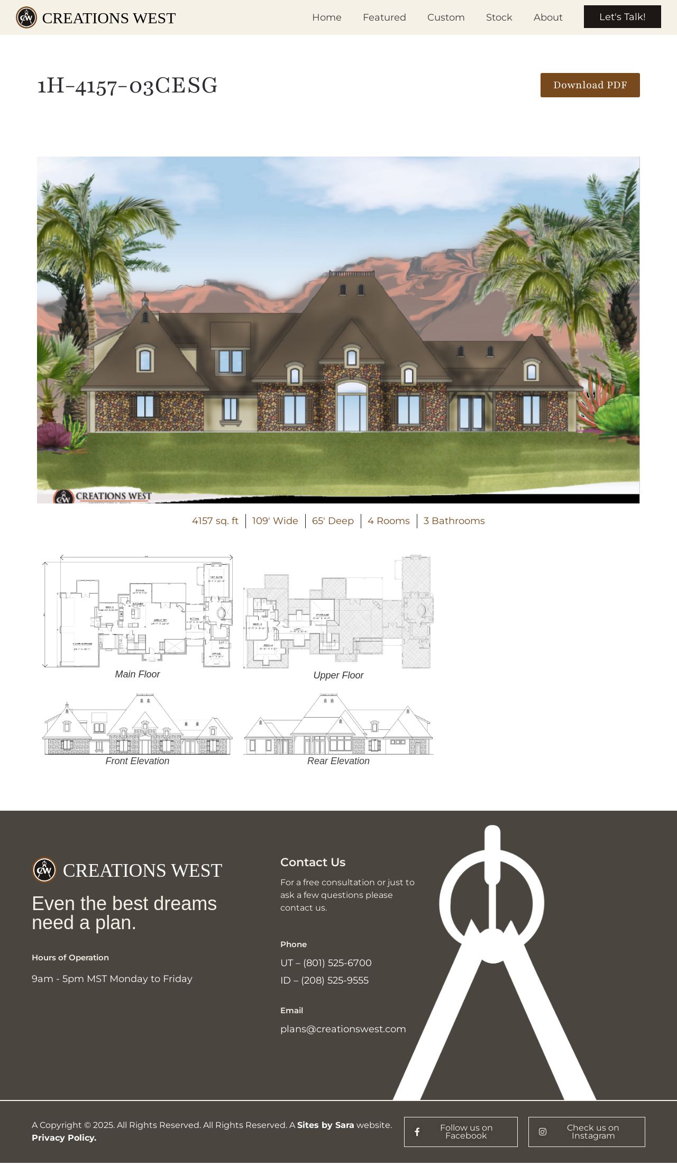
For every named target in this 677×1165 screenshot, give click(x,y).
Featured (383, 17)
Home (326, 17)
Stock (498, 17)
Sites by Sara (325, 1127)
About (547, 17)
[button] (590, 85)
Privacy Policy (63, 1140)
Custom (445, 17)
